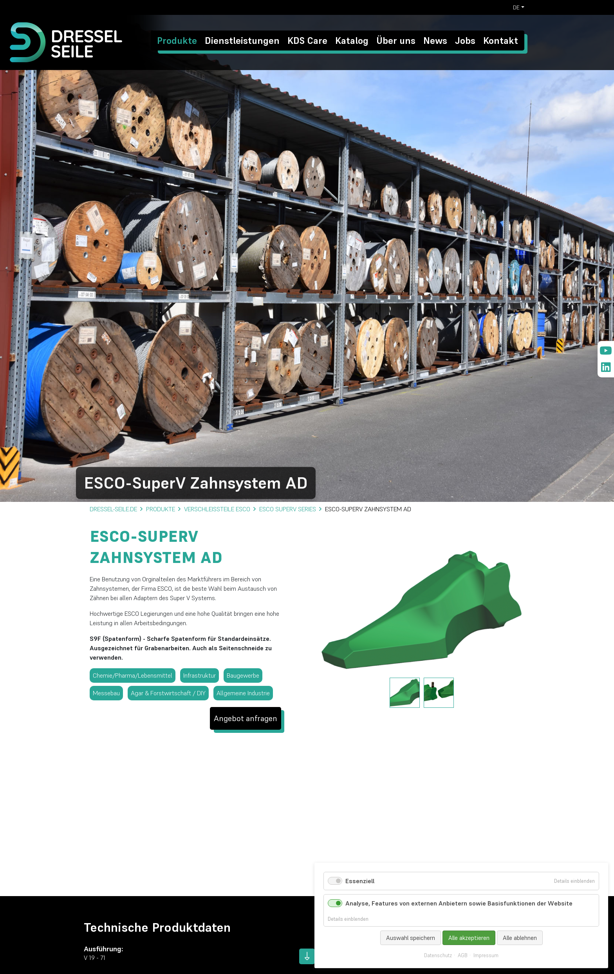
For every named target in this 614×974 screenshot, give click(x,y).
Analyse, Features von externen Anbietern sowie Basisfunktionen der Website (458, 903)
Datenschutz (438, 955)
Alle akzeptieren (468, 938)
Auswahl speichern (410, 938)
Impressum (485, 955)
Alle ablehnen (520, 938)
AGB (463, 955)
